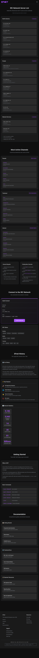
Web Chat (8, 646)
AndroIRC (13, 342)
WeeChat (7, 347)
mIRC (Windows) (21, 337)
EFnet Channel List (28, 276)
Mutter (9, 342)
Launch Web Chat (19, 323)
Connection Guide (9, 642)
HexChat (4, 337)
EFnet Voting (28, 630)
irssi (4, 347)
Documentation (6, 634)
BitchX (12, 347)
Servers (4, 629)
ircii (17, 347)
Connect (4, 631)
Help (3, 633)
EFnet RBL (28, 627)
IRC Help (28, 628)
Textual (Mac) (14, 337)
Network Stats (29, 632)
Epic (15, 347)
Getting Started (9, 640)
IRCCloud (9, 337)
